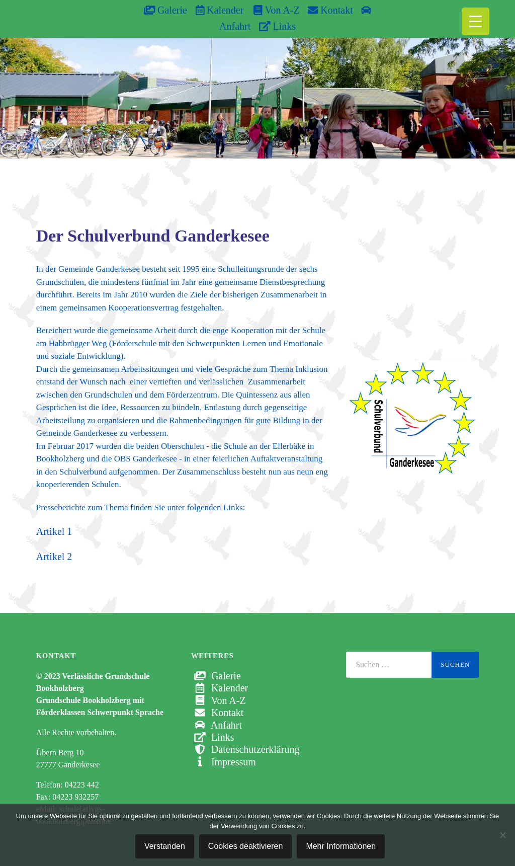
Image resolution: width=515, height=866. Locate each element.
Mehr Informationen (341, 846)
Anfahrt (216, 725)
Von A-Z (271, 10)
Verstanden (164, 846)
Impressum (223, 761)
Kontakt (330, 10)
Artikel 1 (54, 531)
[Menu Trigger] (475, 21)
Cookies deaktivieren (245, 846)
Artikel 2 (54, 556)
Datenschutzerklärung (245, 749)
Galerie (165, 10)
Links (277, 26)
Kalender (220, 10)
